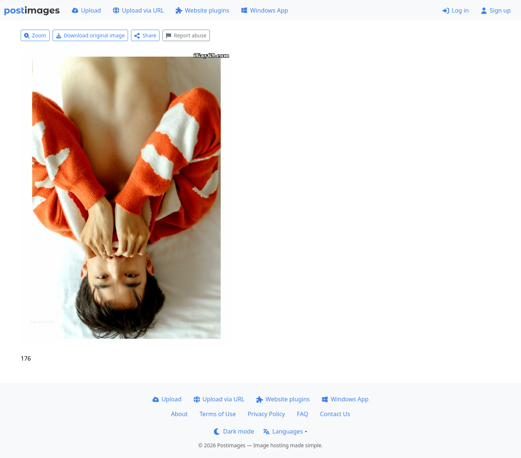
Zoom (35, 35)
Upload (86, 10)
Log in (456, 10)
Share (145, 35)
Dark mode (234, 431)
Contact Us (335, 414)
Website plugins (202, 10)
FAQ (302, 414)
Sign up (496, 10)
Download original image (90, 35)
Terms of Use (217, 414)
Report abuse (186, 35)
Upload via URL (138, 10)
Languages (283, 431)
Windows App (264, 10)
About (179, 414)
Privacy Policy (266, 414)
